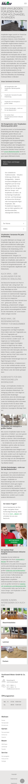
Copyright (14, 774)
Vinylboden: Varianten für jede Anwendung (13, 96)
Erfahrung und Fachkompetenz (15, 570)
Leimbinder (4, 746)
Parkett (3, 720)
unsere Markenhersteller (11, 151)
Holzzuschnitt (4, 758)
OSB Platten (4, 744)
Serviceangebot (5, 756)
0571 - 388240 (14, 514)
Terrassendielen (5, 732)
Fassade (3, 749)
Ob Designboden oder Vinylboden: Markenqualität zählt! (12, 88)
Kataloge (3, 761)
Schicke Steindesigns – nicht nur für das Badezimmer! (14, 109)
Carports (3, 737)
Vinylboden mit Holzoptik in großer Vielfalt (12, 102)
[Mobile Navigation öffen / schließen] (25, 3)
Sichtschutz (4, 734)
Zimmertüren (4, 725)
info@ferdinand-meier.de (13, 689)
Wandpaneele (4, 723)
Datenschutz (14, 778)
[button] (4, 419)
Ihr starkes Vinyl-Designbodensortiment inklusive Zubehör (14, 116)
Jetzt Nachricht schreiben (14, 541)
